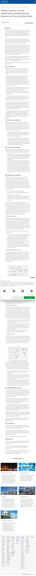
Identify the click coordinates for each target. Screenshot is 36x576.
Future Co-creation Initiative (22, 565)
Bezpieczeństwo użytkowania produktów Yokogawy (13, 553)
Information (13, 540)
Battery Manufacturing (4, 561)
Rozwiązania (9, 537)
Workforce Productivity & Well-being (8, 540)
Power (3, 546)
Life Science (13, 550)
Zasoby (11, 5)
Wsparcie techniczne (27, 539)
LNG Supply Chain (3, 543)
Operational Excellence (8, 548)
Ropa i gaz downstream (7, 473)
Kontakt (32, 537)
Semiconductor (4, 565)
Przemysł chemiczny (24, 496)
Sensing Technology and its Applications (23, 559)
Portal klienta (28, 547)
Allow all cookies (29, 297)
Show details (31, 294)
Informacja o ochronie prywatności (13, 573)
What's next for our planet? (22, 541)
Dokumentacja (15, 5)
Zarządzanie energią (8, 564)
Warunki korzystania (4, 573)
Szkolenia (27, 544)
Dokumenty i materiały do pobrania (18, 540)
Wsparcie (27, 537)
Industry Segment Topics (22, 544)
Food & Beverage (3, 552)
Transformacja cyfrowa (23, 551)
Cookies (21, 573)
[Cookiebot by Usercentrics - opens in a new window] (31, 277)
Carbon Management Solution (9, 561)
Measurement (13, 543)
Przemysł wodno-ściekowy (3, 559)
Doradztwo (13, 544)
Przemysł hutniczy (3, 556)
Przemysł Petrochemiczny (7, 520)
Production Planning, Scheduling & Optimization (8, 558)
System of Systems (22, 548)
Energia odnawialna (3, 548)
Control (12, 541)
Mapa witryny (25, 573)
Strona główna (3, 5)
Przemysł (3, 537)
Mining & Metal (3, 550)
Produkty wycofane (27, 550)
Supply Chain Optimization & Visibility (8, 555)
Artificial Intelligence (22, 553)
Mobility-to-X (3, 563)
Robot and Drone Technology (22, 556)
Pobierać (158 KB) (29, 23)
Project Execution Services (12, 546)
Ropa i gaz (3, 539)
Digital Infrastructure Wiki (23, 568)
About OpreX (23, 546)
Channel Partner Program (27, 552)
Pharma (3, 564)
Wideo (17, 543)
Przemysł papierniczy (24, 473)
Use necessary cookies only (17, 297)
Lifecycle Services (12, 549)
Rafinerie (4, 496)
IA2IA (22, 549)
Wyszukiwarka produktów (28, 546)
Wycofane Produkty (12, 556)
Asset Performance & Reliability (8, 546)
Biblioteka (7, 5)
